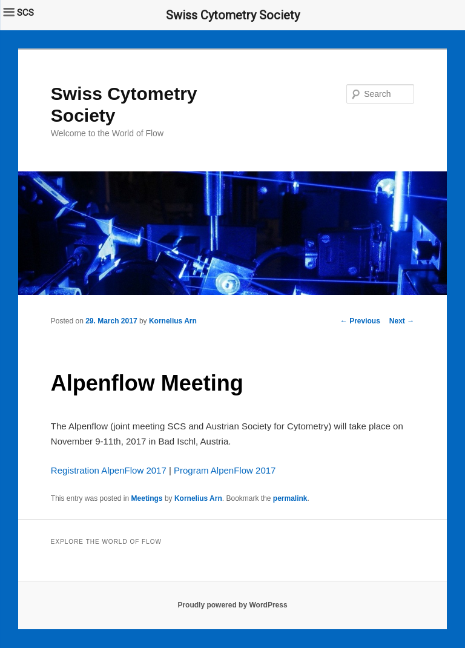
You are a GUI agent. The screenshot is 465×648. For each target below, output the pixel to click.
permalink (290, 498)
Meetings (147, 498)
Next (401, 321)
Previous (360, 321)
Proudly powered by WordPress (232, 605)
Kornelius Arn (173, 321)
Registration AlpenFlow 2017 (109, 470)
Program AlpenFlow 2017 (224, 470)
